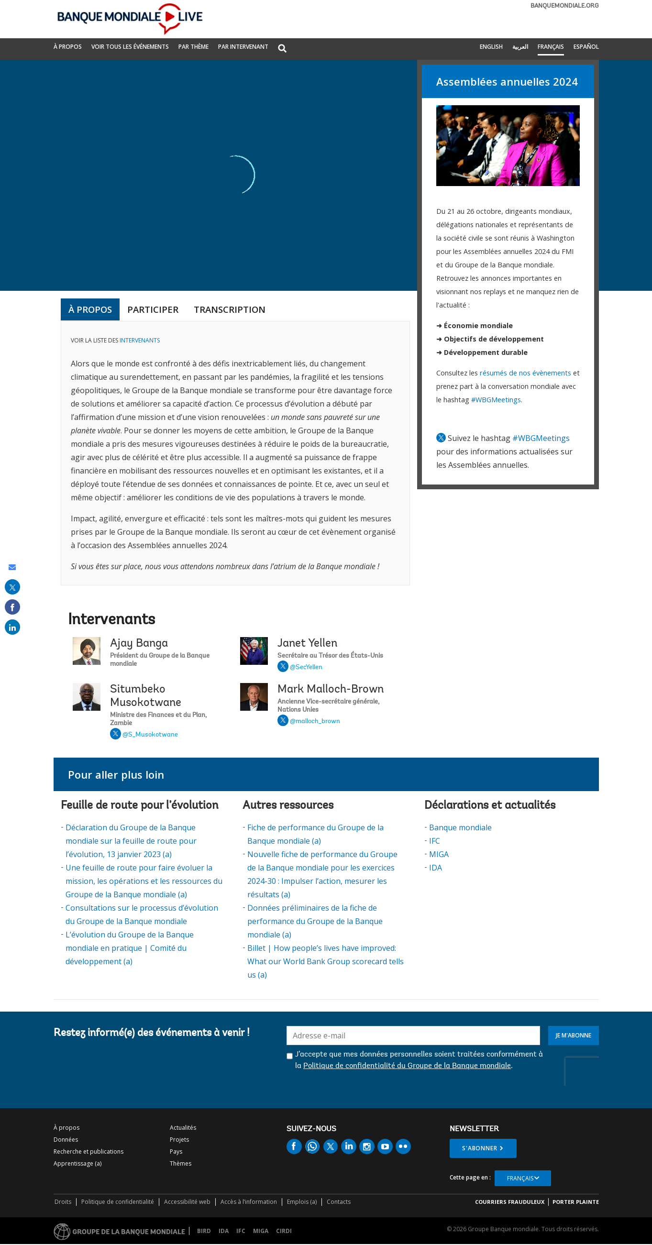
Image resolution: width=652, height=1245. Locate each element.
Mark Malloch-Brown (330, 689)
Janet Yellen (307, 644)
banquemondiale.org (564, 6)
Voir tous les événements (130, 47)
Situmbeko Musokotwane (145, 696)
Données (66, 1139)
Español (586, 47)
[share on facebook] (12, 607)
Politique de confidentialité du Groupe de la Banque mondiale (407, 1066)
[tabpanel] (235, 453)
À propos (68, 47)
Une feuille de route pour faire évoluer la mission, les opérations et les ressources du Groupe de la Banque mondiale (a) (144, 881)
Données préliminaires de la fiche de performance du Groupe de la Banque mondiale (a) (315, 921)
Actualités (183, 1128)
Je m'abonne (573, 1035)
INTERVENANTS (140, 340)
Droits (63, 1202)
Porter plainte (576, 1201)
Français (551, 47)
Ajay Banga (139, 644)
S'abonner (479, 1148)
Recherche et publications (88, 1151)
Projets (179, 1139)
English (491, 47)
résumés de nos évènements (525, 372)
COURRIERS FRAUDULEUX (509, 1201)
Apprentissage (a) (77, 1163)
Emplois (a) (302, 1202)
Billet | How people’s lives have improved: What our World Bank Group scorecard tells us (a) (325, 961)
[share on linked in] (12, 627)
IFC (434, 841)
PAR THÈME (193, 47)
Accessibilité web (187, 1202)
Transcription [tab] (229, 309)
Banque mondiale (460, 827)
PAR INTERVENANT (243, 47)
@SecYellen (306, 667)
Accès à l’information (249, 1202)
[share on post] (12, 587)
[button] (282, 49)
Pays (176, 1151)
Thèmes (180, 1163)
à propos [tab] (90, 309)
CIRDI (284, 1231)
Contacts (339, 1202)
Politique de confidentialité (117, 1202)
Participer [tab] (152, 309)
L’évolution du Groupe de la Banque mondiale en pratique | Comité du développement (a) (130, 948)
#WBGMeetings (496, 399)
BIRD (204, 1231)
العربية (520, 47)
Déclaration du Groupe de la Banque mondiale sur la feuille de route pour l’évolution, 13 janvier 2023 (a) (131, 840)
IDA (435, 867)
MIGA (439, 854)
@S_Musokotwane (150, 735)
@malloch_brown (315, 721)
